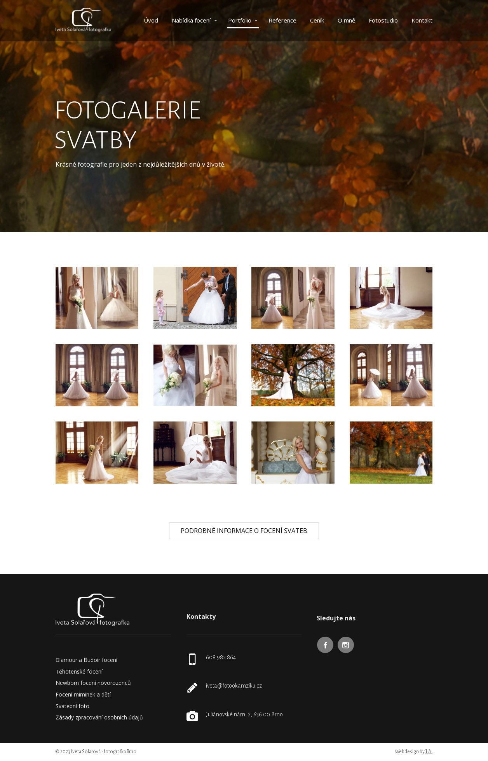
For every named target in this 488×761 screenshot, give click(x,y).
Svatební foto (72, 706)
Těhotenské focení (79, 671)
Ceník (317, 20)
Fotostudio (383, 20)
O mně (346, 20)
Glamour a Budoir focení (86, 659)
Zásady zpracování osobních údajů (99, 717)
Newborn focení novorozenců (93, 682)
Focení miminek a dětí (83, 694)
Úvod (151, 20)
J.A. (428, 751)
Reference (282, 20)
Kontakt (421, 20)
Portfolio (239, 20)
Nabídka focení (191, 20)
